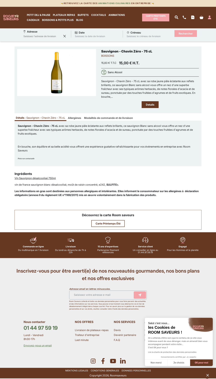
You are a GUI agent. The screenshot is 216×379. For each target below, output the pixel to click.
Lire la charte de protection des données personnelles (172, 352)
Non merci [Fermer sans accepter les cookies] (156, 362)
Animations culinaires (114, 3)
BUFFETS (83, 15)
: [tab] (40, 118)
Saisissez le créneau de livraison (144, 36)
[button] (207, 375)
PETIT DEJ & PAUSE (39, 15)
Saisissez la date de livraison (90, 36)
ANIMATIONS (117, 15)
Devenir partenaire (125, 335)
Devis (117, 330)
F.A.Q (117, 340)
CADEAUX (33, 20)
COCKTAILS (99, 15)
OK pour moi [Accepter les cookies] (201, 362)
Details (150, 105)
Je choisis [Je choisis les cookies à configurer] (178, 362)
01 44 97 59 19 (41, 328)
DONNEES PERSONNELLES (136, 371)
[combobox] (42, 36)
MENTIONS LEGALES (76, 371)
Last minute (82, 340)
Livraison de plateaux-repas (91, 330)
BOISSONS (107, 56)
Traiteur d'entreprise (87, 335)
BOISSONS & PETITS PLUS (58, 20)
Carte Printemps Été (156, 17)
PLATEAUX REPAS (64, 15)
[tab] (74, 118)
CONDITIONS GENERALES (105, 371)
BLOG (80, 20)
